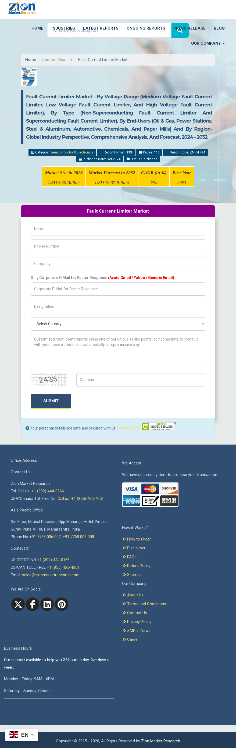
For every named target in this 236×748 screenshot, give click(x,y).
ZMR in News (136, 630)
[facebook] (32, 604)
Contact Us (134, 612)
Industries (63, 28)
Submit (51, 401)
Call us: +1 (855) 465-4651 (81, 498)
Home (37, 28)
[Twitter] (18, 604)
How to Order (136, 539)
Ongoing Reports (146, 28)
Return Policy (136, 565)
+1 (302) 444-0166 (53, 559)
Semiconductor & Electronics (72, 152)
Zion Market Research (160, 741)
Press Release (189, 28)
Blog (219, 28)
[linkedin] (47, 604)
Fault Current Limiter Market (102, 59)
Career (130, 639)
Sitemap (132, 574)
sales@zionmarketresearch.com (51, 574)
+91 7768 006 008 (78, 536)
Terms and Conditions (144, 604)
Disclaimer (133, 548)
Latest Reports (101, 28)
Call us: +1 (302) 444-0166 (41, 491)
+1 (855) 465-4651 (63, 567)
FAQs (129, 556)
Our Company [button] (208, 43)
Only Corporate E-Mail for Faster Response (102, 277)
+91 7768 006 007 (45, 536)
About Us (133, 595)
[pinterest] (61, 604)
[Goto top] (3, 728)
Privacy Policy (128, 428)
